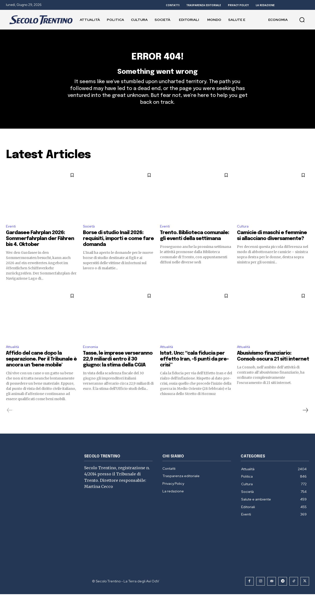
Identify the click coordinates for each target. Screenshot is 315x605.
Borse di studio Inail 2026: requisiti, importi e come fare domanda (118, 248)
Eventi (11, 235)
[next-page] (305, 421)
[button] (302, 20)
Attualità (14, 357)
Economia (91, 357)
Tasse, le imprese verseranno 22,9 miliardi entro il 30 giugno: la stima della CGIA (118, 370)
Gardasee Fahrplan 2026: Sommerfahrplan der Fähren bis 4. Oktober (40, 248)
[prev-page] (10, 421)
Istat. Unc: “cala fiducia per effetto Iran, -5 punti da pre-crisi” (194, 370)
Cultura (243, 235)
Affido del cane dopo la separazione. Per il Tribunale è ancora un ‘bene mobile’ (41, 370)
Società (90, 235)
